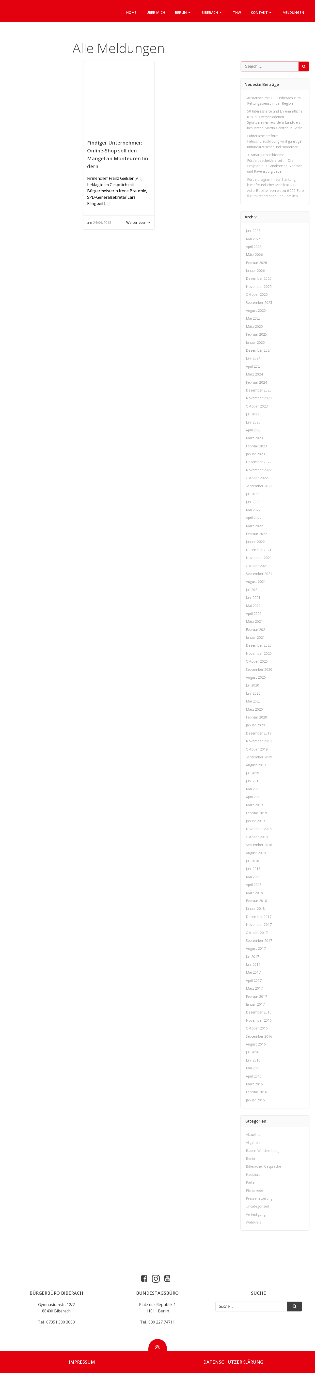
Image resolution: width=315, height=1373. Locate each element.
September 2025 (259, 302)
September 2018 (259, 844)
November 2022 (259, 470)
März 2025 (254, 326)
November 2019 (259, 741)
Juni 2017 (253, 964)
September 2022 (259, 486)
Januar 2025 (255, 342)
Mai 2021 (253, 605)
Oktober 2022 (257, 477)
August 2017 (256, 948)
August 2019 (256, 765)
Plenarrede (254, 1190)
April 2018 (254, 884)
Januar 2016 (255, 1100)
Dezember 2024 (259, 350)
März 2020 (254, 709)
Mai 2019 (253, 789)
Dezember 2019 (259, 733)
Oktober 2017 (257, 932)
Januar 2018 (255, 908)
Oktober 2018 (257, 836)
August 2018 (256, 852)
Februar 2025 (256, 334)
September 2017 (259, 940)
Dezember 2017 (259, 916)
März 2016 (254, 1084)
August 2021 (256, 581)
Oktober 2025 (257, 294)
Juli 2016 (252, 1052)
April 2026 (254, 246)
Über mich (155, 12)
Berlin (183, 12)
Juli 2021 (252, 589)
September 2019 (259, 757)
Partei (250, 1182)
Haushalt (253, 1174)
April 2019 (254, 797)
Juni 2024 (253, 358)
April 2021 (254, 613)
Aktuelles (253, 1134)
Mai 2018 (253, 876)
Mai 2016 (253, 1068)
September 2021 (259, 573)
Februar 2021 (256, 629)
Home (131, 12)
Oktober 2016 (257, 1028)
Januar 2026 (255, 270)
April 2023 (254, 430)
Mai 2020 (253, 701)
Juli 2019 (252, 773)
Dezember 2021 (259, 549)
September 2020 (259, 669)
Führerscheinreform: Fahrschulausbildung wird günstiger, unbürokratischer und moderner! (275, 141)
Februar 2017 (256, 996)
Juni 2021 (253, 597)
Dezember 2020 (259, 645)
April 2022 (254, 517)
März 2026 (254, 254)
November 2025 (259, 286)
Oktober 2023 (257, 406)
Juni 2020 (253, 693)
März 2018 (254, 892)
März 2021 (254, 621)
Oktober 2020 (257, 661)
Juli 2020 (252, 685)
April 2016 (254, 1076)
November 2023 (259, 398)
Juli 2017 (252, 956)
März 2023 (254, 438)
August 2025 (256, 310)
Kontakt (262, 12)
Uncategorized (257, 1206)
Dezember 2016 (259, 1012)
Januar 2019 (255, 820)
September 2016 (259, 1036)
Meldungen (293, 12)
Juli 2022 (252, 493)
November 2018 (259, 829)
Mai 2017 (253, 972)
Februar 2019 (256, 813)
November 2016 (259, 1020)
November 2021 (259, 557)
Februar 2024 (256, 382)
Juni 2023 (253, 422)
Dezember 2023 (259, 390)
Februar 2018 (256, 900)
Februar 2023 (256, 446)
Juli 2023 (252, 414)
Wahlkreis (253, 1222)
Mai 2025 (253, 318)
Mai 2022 (253, 509)
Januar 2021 (255, 637)
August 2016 (256, 1044)
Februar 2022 (256, 533)
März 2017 (254, 988)
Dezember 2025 (259, 278)
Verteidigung (256, 1214)
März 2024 (254, 374)
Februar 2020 (256, 717)
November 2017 (259, 924)
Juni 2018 (253, 868)
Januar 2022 (255, 541)
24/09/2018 (102, 222)
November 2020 (259, 653)
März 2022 (254, 525)
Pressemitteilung (259, 1198)
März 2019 (254, 804)
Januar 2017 (255, 1004)
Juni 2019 (253, 781)
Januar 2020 (255, 725)
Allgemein (254, 1142)
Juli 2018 (252, 860)
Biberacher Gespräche (263, 1166)
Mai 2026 (253, 238)
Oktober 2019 (257, 749)
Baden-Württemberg (262, 1150)
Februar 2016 (256, 1092)
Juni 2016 (253, 1060)
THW (237, 12)
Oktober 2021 (257, 565)
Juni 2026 (253, 230)
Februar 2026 (256, 262)
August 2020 (256, 677)
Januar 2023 (255, 454)
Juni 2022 (253, 502)
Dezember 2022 (259, 462)
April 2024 (254, 366)
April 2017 (254, 980)
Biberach (212, 12)
